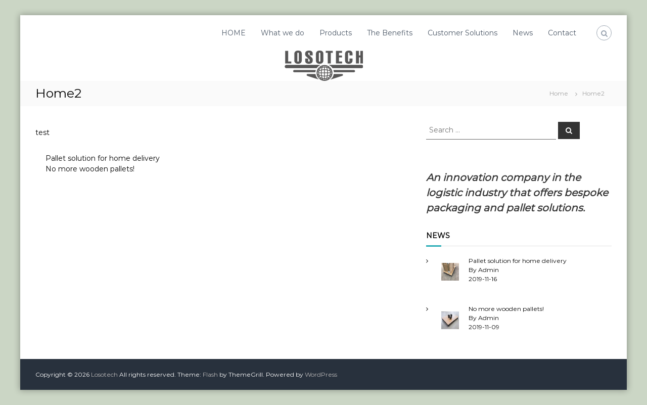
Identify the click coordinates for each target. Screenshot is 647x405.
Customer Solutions (462, 32)
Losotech (104, 374)
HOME (233, 32)
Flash (210, 374)
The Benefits (389, 32)
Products (335, 32)
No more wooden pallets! (89, 168)
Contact (562, 32)
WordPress (321, 374)
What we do (282, 32)
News (523, 32)
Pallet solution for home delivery (102, 158)
